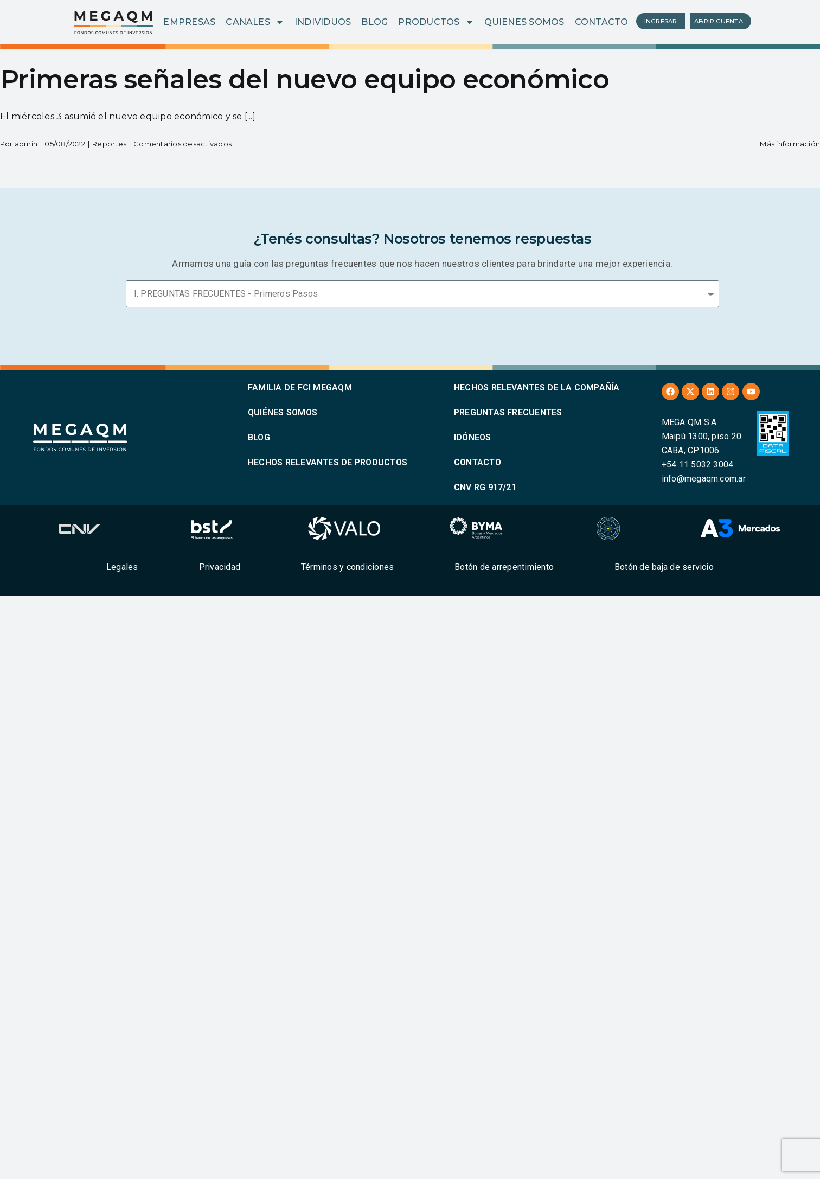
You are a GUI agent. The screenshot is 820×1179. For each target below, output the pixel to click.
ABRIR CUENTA (718, 21)
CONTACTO (602, 22)
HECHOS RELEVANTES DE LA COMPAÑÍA (537, 387)
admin (26, 143)
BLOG (374, 22)
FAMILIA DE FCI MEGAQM (300, 387)
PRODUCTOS (435, 22)
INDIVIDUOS (322, 22)
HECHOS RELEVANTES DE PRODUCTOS (327, 462)
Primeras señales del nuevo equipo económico (304, 79)
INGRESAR (660, 21)
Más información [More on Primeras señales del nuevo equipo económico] (790, 143)
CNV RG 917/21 (485, 487)
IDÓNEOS (472, 437)
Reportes (109, 143)
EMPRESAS (189, 22)
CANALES (255, 22)
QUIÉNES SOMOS (282, 412)
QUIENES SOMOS (524, 22)
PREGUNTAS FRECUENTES (508, 412)
